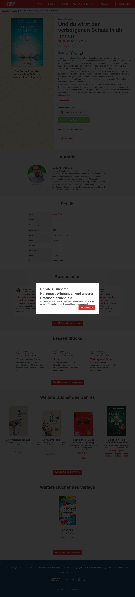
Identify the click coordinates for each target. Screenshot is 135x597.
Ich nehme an (87, 308)
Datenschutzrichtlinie (65, 301)
